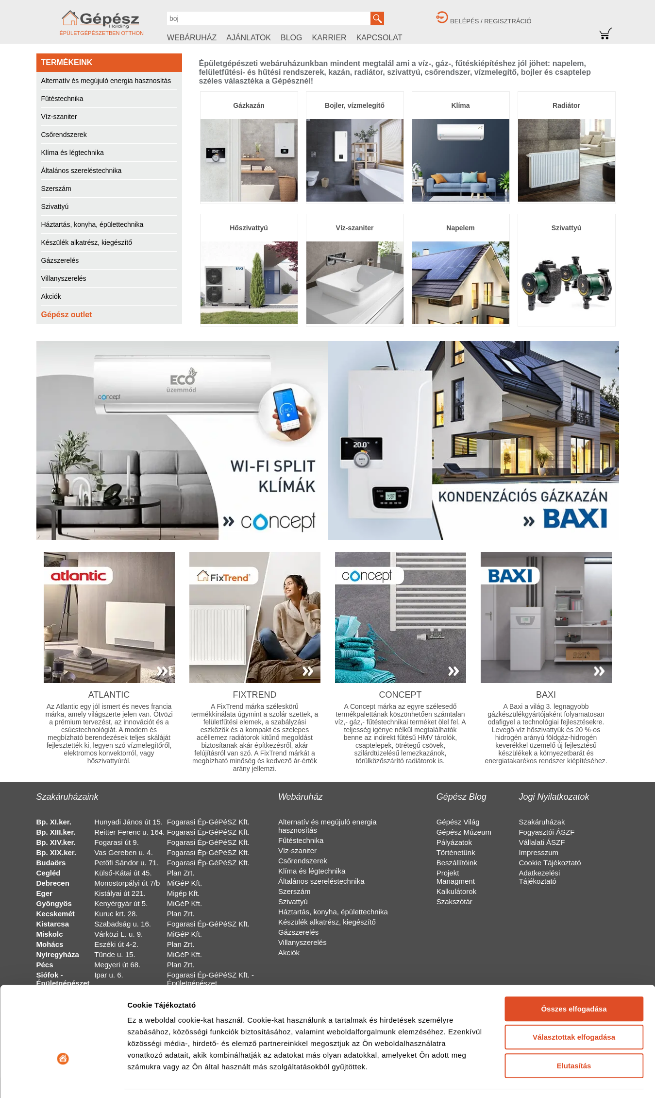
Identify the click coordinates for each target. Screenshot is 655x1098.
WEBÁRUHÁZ (192, 38)
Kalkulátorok (457, 891)
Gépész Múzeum (464, 832)
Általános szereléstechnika (81, 170)
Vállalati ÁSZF (542, 842)
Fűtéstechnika (62, 99)
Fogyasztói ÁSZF (546, 832)
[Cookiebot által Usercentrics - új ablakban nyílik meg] (62, 1079)
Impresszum (538, 852)
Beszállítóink (457, 862)
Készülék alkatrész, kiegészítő (87, 242)
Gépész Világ (458, 822)
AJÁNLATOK (248, 38)
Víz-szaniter (59, 116)
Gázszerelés (60, 260)
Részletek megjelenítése (169, 1079)
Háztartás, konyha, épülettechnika (92, 224)
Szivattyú (55, 206)
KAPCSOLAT (379, 38)
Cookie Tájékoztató (550, 862)
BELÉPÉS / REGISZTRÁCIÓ (491, 21)
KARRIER (329, 38)
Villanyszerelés (63, 278)
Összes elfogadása (573, 946)
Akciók (51, 296)
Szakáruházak (542, 822)
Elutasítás (574, 1002)
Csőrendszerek (64, 134)
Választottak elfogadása (574, 974)
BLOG (291, 38)
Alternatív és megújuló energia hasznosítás (106, 81)
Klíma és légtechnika (72, 152)
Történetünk (456, 852)
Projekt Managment (456, 877)
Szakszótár (454, 901)
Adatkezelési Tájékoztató (539, 877)
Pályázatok (454, 842)
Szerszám (56, 188)
